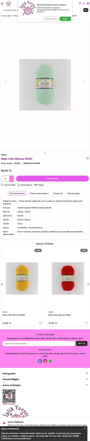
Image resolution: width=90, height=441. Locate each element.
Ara (85, 10)
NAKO (4, 312)
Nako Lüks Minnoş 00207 (59, 315)
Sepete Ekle (52, 178)
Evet (65, 19)
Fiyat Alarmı (25, 185)
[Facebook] (40, 361)
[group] (45, 85)
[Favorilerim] (79, 4)
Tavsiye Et (58, 193)
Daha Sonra (50, 19)
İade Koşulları (74, 193)
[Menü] (2, 3)
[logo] (8, 3)
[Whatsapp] (50, 361)
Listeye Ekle (8, 185)
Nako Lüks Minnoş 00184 (13, 315)
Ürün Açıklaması (17, 193)
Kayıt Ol (81, 343)
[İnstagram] (45, 361)
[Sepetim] (88, 4)
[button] (45, 153)
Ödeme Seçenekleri (39, 193)
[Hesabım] (84, 4)
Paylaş (39, 185)
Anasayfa (6, 16)
